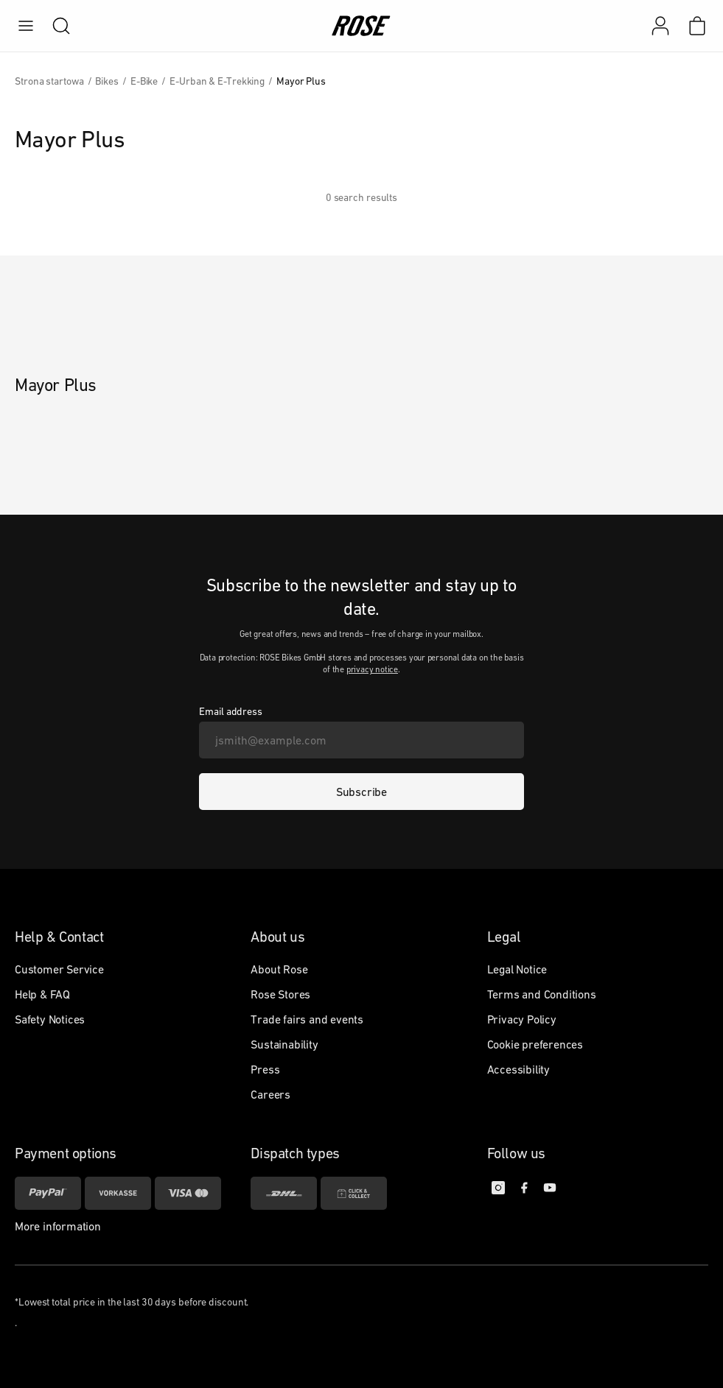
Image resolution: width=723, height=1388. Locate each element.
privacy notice (372, 669)
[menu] (26, 26)
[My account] (660, 26)
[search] (54, 26)
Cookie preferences (535, 1044)
